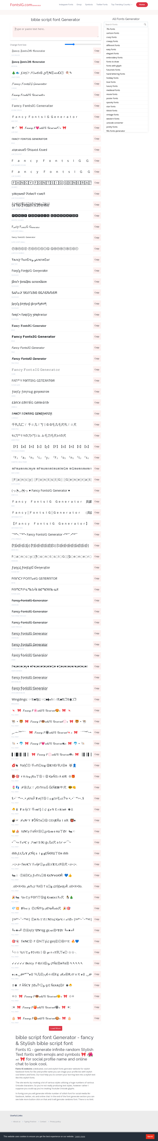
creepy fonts (112, 41)
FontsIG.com (25, 4)
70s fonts (110, 29)
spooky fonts (112, 102)
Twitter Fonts (102, 4)
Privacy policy (55, 1121)
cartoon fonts (112, 33)
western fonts (112, 118)
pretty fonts (112, 127)
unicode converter (114, 122)
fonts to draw (112, 61)
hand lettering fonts (115, 74)
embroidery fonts (114, 57)
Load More (55, 1028)
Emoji (79, 4)
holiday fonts (112, 78)
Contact (43, 1121)
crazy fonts (111, 37)
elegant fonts (112, 53)
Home (142, 4)
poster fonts (112, 98)
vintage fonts (112, 114)
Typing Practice (30, 1121)
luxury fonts (112, 86)
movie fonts (111, 94)
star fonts (111, 106)
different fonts (113, 45)
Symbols (89, 4)
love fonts (111, 82)
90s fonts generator (115, 131)
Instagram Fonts (66, 4)
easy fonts (111, 49)
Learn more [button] (80, 1136)
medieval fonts (113, 90)
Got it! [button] (150, 1137)
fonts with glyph (113, 65)
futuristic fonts (113, 69)
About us (16, 1121)
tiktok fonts (111, 110)
